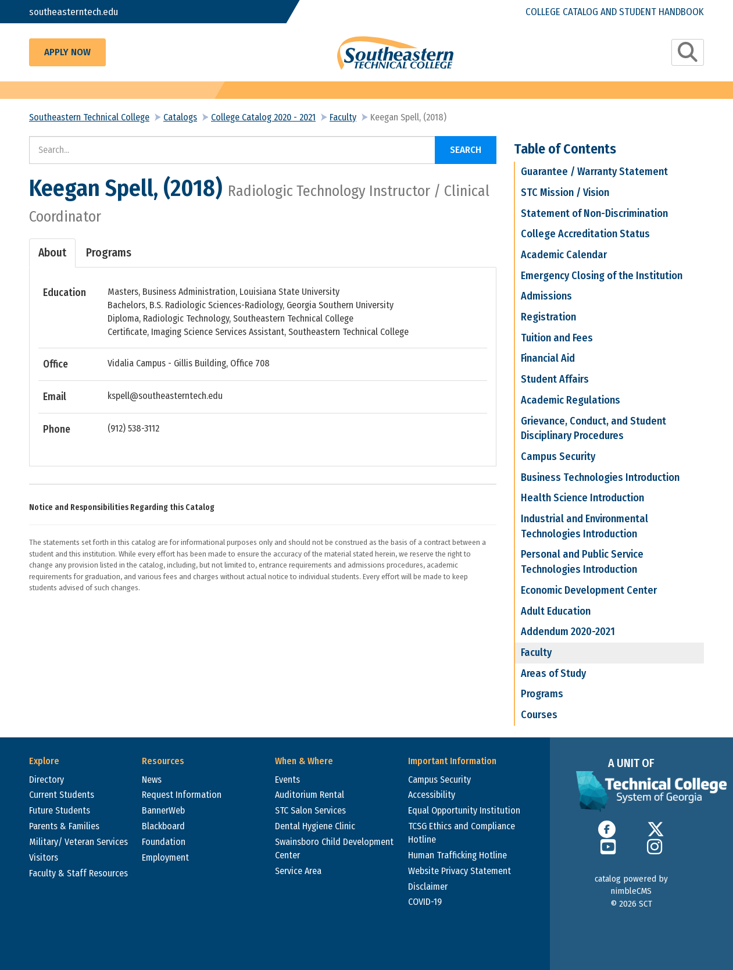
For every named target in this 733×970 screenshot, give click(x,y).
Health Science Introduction (582, 497)
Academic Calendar (564, 254)
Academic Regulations (570, 400)
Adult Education (556, 611)
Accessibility (431, 794)
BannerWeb (163, 810)
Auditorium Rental (309, 794)
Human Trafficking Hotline (457, 855)
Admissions (546, 296)
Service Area (298, 870)
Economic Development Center (589, 590)
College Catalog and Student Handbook (614, 11)
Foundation (163, 841)
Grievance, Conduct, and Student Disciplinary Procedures (593, 429)
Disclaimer (428, 886)
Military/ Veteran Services (78, 841)
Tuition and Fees (557, 337)
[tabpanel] (262, 361)
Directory (46, 779)
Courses (539, 714)
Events (287, 779)
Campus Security (558, 456)
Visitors (43, 857)
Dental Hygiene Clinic (315, 826)
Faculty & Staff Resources (78, 873)
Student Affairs (555, 379)
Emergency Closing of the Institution (601, 275)
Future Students (59, 810)
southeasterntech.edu (74, 11)
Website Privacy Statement (459, 870)
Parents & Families (64, 826)
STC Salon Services (310, 810)
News (152, 779)
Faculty (343, 117)
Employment (165, 857)
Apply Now (67, 52)
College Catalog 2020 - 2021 (263, 117)
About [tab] (52, 252)
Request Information (181, 794)
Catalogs (180, 117)
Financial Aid (548, 358)
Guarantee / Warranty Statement (594, 171)
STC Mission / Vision (565, 192)
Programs (542, 693)
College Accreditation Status (585, 233)
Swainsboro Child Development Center (334, 848)
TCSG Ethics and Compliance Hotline (461, 833)
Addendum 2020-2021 (568, 631)
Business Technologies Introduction (600, 477)
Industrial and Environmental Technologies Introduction (584, 526)
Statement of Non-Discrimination (594, 213)
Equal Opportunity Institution (464, 810)
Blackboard (163, 826)
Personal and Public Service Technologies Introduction (582, 562)
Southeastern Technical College (89, 117)
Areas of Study (553, 673)
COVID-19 (425, 901)
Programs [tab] (108, 252)
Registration (548, 317)
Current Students (61, 794)
